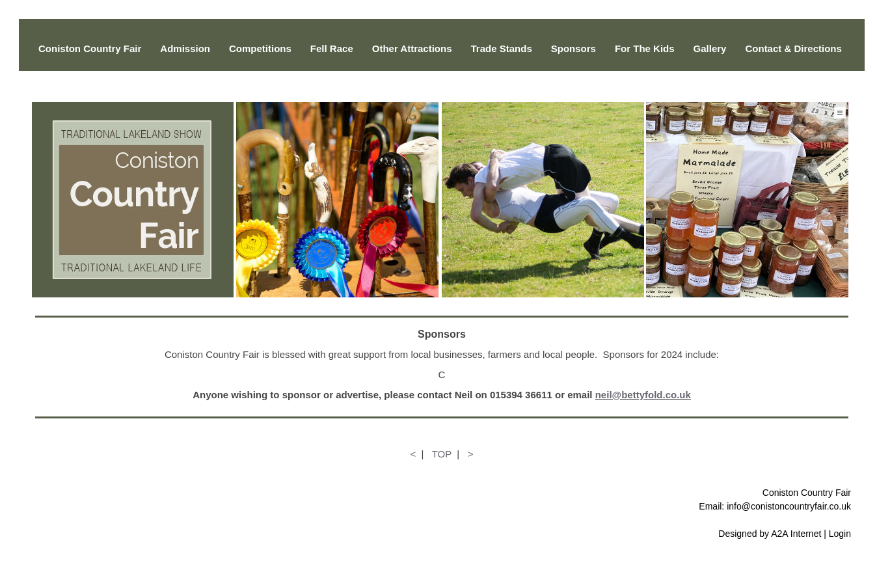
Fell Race (331, 48)
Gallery (710, 48)
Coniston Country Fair (89, 48)
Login (840, 533)
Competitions (260, 48)
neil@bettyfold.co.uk (643, 394)
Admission (185, 48)
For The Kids (645, 48)
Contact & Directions (793, 48)
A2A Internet (796, 533)
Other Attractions (412, 48)
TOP (442, 453)
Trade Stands (501, 48)
